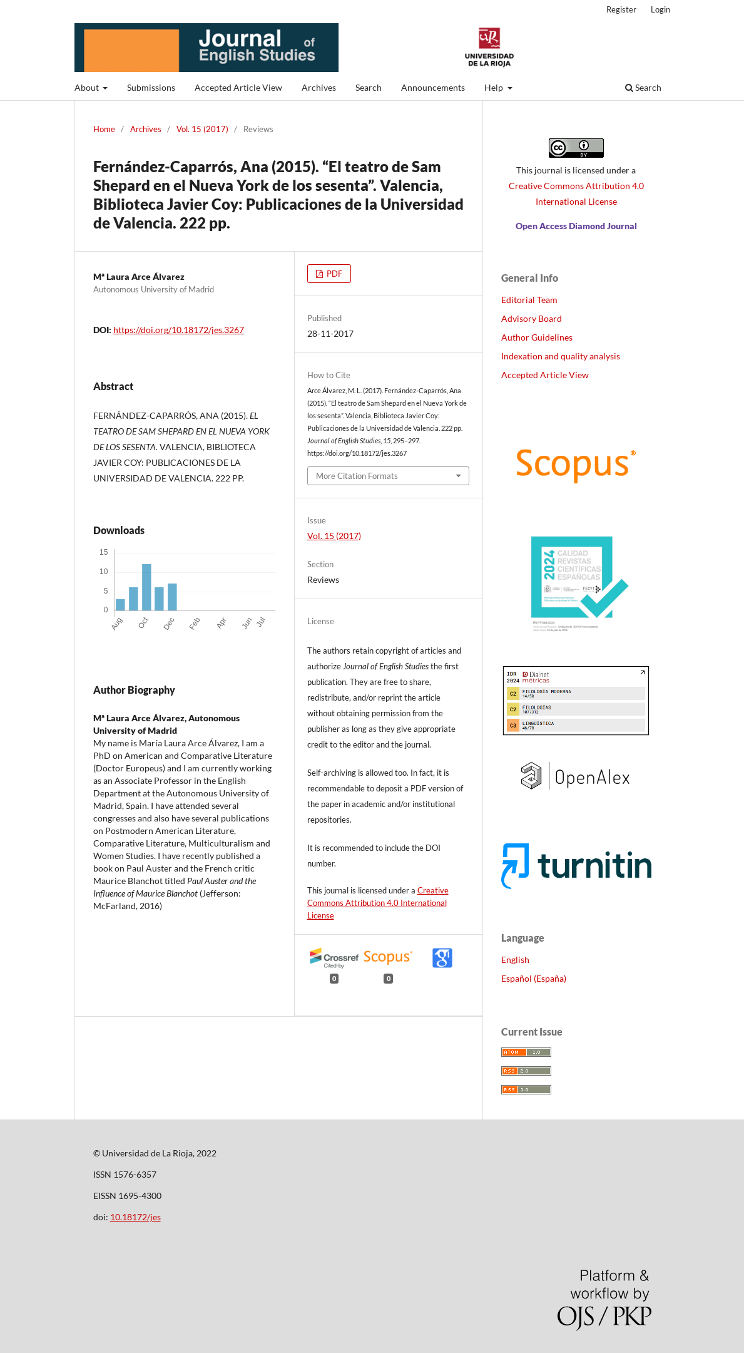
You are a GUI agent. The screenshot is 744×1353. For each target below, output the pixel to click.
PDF (333, 274)
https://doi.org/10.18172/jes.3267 (178, 329)
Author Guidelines (537, 337)
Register (621, 9)
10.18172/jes (135, 1217)
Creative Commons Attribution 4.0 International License (378, 902)
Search (368, 87)
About (87, 87)
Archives (319, 87)
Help (494, 87)
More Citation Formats (357, 476)
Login (660, 9)
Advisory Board (531, 318)
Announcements (433, 87)
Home (104, 129)
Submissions (151, 87)
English (515, 959)
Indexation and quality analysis (560, 356)
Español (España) (533, 978)
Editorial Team (529, 299)
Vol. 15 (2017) (202, 129)
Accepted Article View (238, 87)
